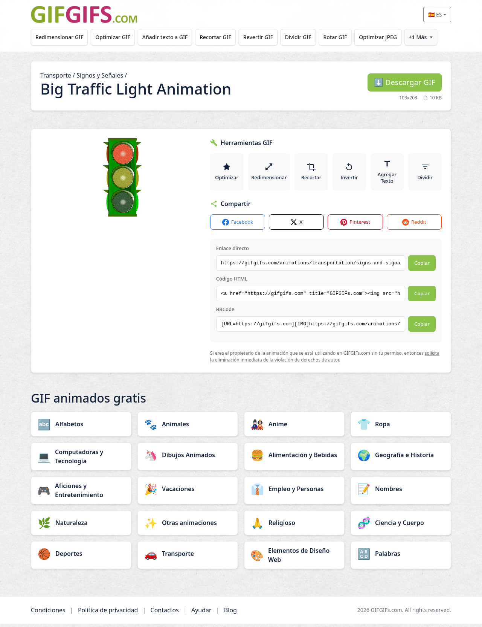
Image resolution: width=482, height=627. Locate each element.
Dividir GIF (306, 37)
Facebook (237, 225)
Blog (230, 613)
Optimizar (226, 173)
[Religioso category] (294, 526)
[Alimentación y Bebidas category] (294, 458)
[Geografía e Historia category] (401, 458)
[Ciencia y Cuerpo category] (401, 526)
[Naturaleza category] (81, 526)
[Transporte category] (188, 557)
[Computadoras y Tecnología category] (81, 459)
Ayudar (201, 613)
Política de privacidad (108, 613)
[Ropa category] (401, 427)
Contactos (165, 613)
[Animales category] (188, 427)
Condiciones (48, 613)
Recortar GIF (220, 37)
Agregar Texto (387, 173)
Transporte (55, 75)
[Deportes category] (81, 557)
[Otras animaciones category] (188, 526)
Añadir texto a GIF (168, 37)
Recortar (312, 173)
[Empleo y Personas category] (294, 492)
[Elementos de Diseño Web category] (294, 558)
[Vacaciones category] (188, 492)
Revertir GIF (264, 37)
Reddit (414, 225)
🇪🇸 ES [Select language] (435, 14)
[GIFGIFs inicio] (84, 14)
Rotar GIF (344, 37)
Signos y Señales (99, 75)
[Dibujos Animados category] (188, 458)
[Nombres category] (401, 492)
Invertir (349, 173)
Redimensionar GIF (60, 37)
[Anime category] (294, 427)
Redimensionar (269, 173)
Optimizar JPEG (388, 37)
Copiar (422, 266)
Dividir (425, 173)
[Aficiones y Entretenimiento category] (81, 493)
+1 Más (429, 37)
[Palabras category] (401, 557)
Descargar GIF (404, 82)
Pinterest (355, 225)
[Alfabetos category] (81, 427)
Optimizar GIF (115, 37)
